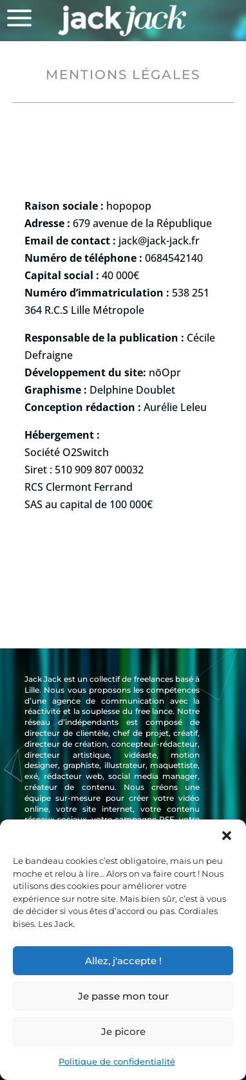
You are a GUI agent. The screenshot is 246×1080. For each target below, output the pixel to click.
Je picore (123, 1031)
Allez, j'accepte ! (123, 961)
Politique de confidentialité (117, 1061)
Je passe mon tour (123, 996)
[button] (226, 835)
